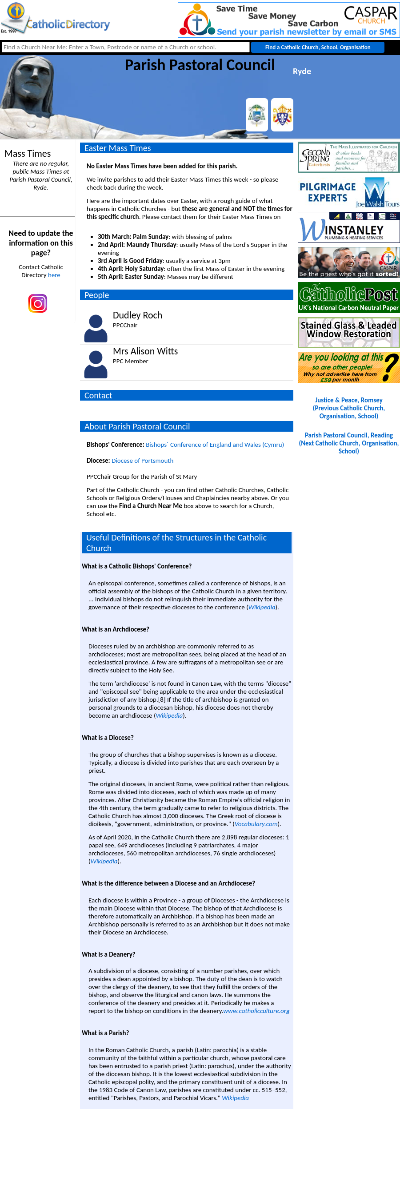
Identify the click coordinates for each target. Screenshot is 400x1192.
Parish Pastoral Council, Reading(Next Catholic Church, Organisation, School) (349, 443)
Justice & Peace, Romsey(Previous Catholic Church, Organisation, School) (349, 408)
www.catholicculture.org (256, 1011)
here (54, 275)
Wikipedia (262, 607)
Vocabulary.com (256, 824)
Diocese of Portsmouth (142, 461)
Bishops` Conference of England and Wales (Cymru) (215, 445)
